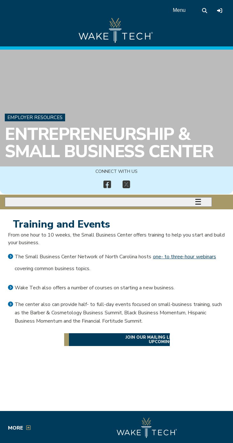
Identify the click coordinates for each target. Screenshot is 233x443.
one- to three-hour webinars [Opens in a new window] (184, 256)
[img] (107, 185)
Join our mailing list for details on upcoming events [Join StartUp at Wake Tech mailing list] (169, 339)
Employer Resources (35, 117)
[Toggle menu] (108, 202)
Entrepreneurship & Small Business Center (109, 143)
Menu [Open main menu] (179, 10)
